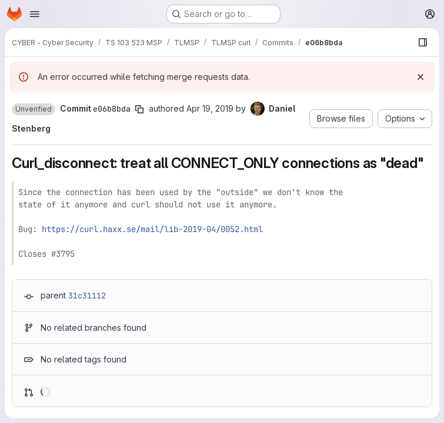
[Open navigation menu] (34, 14)
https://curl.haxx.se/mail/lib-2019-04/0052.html (152, 229)
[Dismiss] (420, 77)
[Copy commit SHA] (139, 109)
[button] (33, 109)
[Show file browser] (422, 42)
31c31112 (87, 295)
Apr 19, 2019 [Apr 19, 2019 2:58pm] (209, 108)
